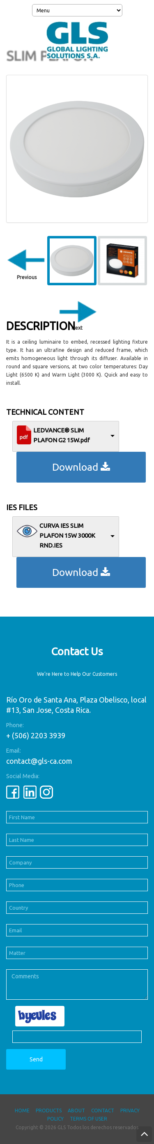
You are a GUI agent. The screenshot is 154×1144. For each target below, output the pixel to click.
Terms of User (88, 1118)
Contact (102, 1110)
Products (49, 1110)
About (76, 1110)
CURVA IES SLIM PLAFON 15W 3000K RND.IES (67, 535)
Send (36, 1059)
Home (22, 1110)
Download (81, 467)
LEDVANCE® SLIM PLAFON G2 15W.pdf (61, 435)
